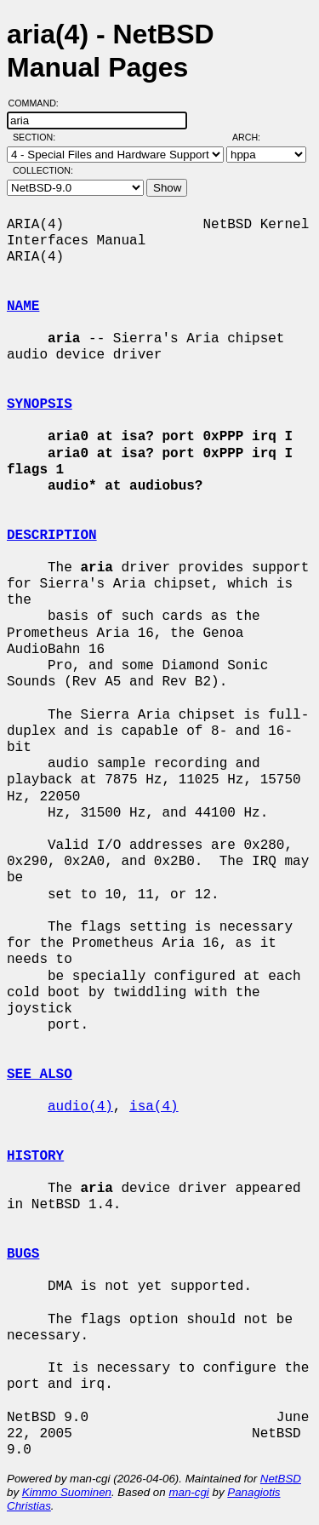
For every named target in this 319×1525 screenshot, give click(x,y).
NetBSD (280, 1478)
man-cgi (188, 1492)
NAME (23, 306)
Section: (38, 137)
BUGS (23, 1254)
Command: (39, 103)
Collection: (43, 170)
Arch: (254, 137)
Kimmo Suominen (66, 1492)
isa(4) (154, 1107)
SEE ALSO (39, 1074)
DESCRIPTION (52, 535)
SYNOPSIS (39, 404)
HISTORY (35, 1156)
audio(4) (80, 1107)
